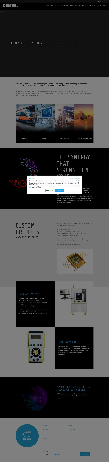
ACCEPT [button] (59, 190)
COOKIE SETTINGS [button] (49, 190)
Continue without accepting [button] (74, 178)
